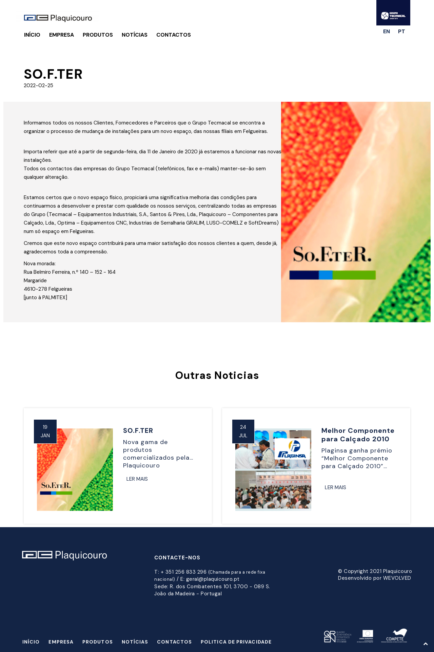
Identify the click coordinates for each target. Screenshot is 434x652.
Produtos (98, 34)
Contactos (173, 34)
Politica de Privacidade (236, 642)
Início (32, 34)
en (386, 31)
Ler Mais (137, 479)
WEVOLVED (397, 578)
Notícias (134, 34)
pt (401, 31)
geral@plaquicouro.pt (213, 579)
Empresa (61, 34)
